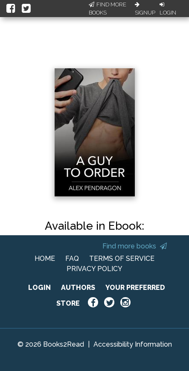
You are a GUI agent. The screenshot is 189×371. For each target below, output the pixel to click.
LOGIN (39, 287)
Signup (145, 9)
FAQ (72, 258)
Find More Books (107, 8)
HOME (45, 258)
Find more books (134, 246)
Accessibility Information (132, 344)
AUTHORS (78, 287)
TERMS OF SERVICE (121, 258)
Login (168, 9)
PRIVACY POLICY (94, 269)
